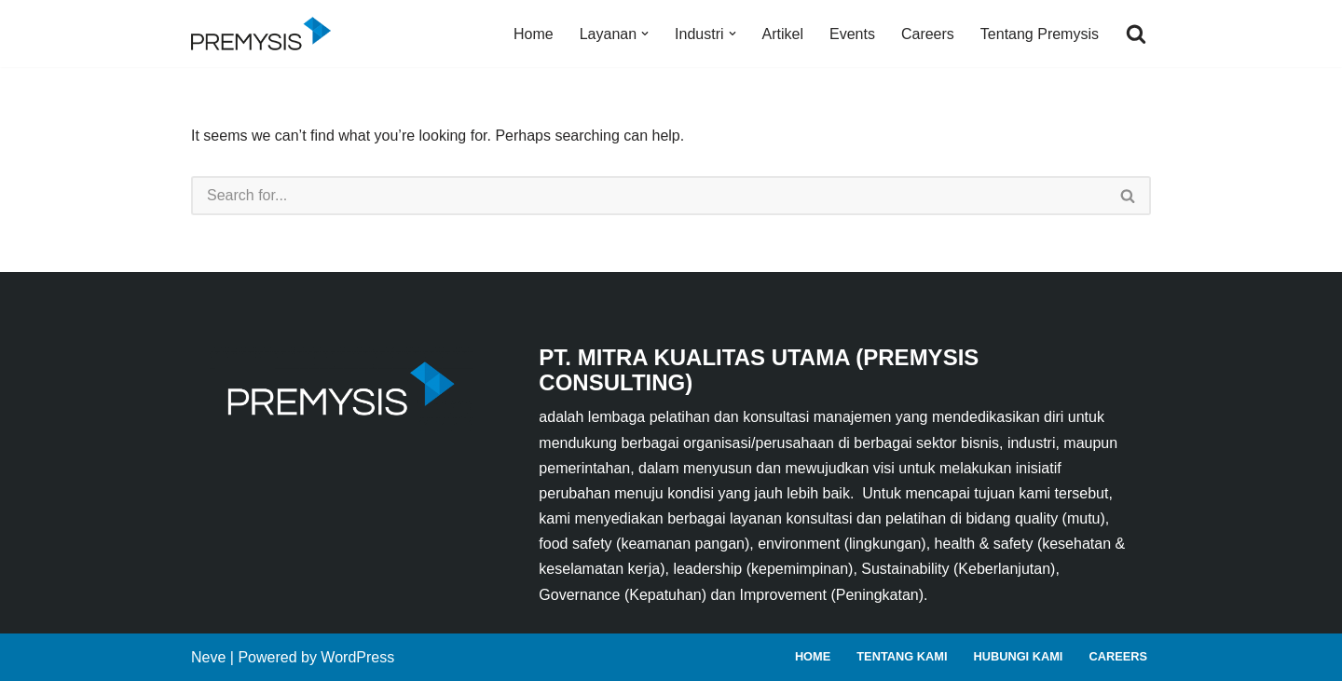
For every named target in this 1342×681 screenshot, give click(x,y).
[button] (645, 33)
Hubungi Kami (1017, 656)
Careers (927, 34)
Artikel (782, 34)
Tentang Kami (901, 656)
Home (534, 34)
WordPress (357, 657)
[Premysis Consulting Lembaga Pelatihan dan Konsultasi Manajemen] (265, 33)
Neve (208, 657)
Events (852, 34)
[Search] (1136, 33)
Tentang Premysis (1039, 34)
